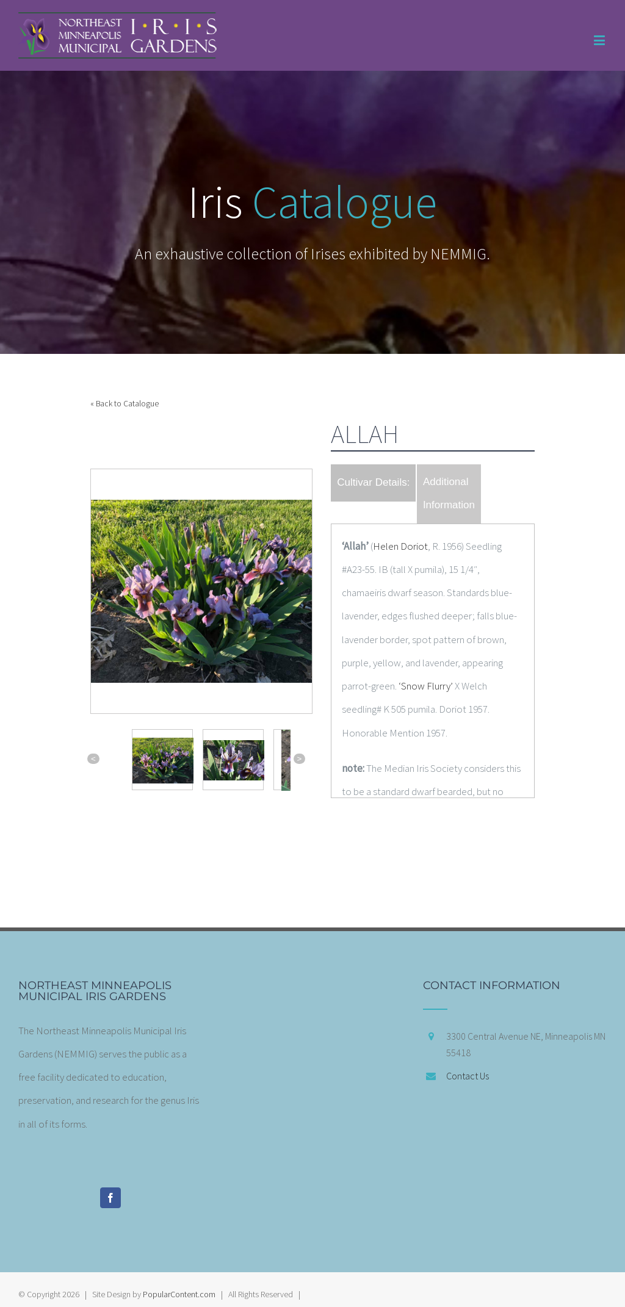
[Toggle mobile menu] (600, 40)
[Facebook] (110, 1197)
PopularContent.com (179, 1294)
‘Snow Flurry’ (426, 686)
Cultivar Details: (373, 482)
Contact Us (467, 1076)
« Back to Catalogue (124, 403)
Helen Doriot (400, 546)
